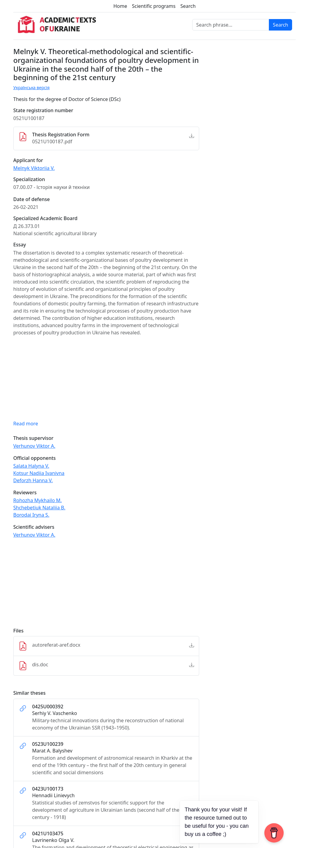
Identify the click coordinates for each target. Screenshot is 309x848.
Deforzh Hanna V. (33, 480)
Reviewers (25, 492)
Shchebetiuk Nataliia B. (39, 507)
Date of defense (31, 199)
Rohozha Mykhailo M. (37, 500)
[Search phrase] (230, 25)
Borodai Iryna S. (31, 515)
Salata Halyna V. (31, 466)
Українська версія (31, 87)
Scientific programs (153, 6)
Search (188, 6)
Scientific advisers (33, 527)
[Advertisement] (106, 585)
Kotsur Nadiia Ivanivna (39, 473)
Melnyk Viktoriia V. (34, 168)
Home (120, 6)
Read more (25, 423)
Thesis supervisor (33, 438)
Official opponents (34, 458)
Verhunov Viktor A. (34, 446)
